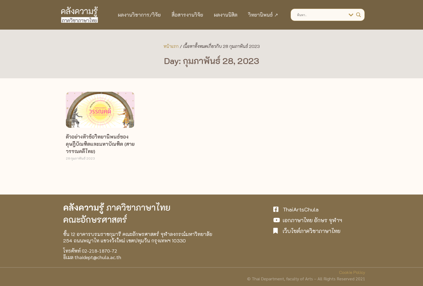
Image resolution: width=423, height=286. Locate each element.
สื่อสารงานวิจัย (187, 15)
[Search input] (321, 15)
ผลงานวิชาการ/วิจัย (139, 15)
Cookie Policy (352, 272)
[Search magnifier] (358, 15)
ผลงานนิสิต (225, 15)
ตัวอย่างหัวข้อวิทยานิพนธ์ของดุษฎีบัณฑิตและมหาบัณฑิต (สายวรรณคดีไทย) (100, 143)
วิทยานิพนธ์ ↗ (263, 15)
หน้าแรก (171, 46)
